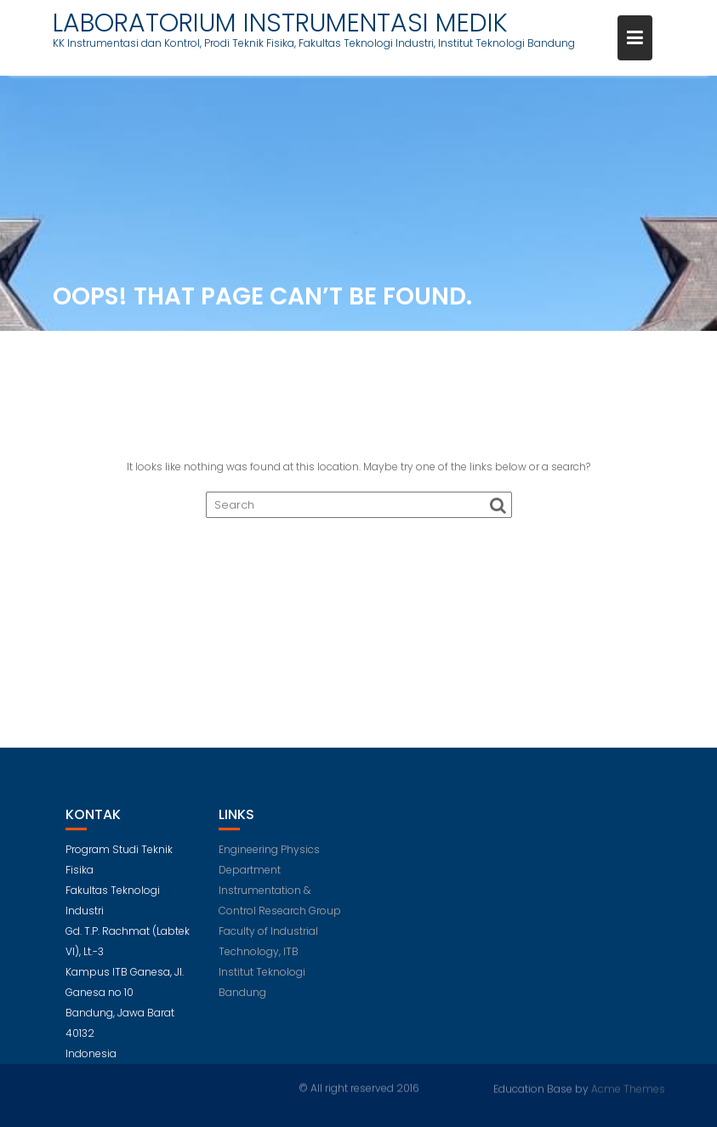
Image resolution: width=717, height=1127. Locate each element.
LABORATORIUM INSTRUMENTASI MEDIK (280, 23)
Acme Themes (628, 1088)
